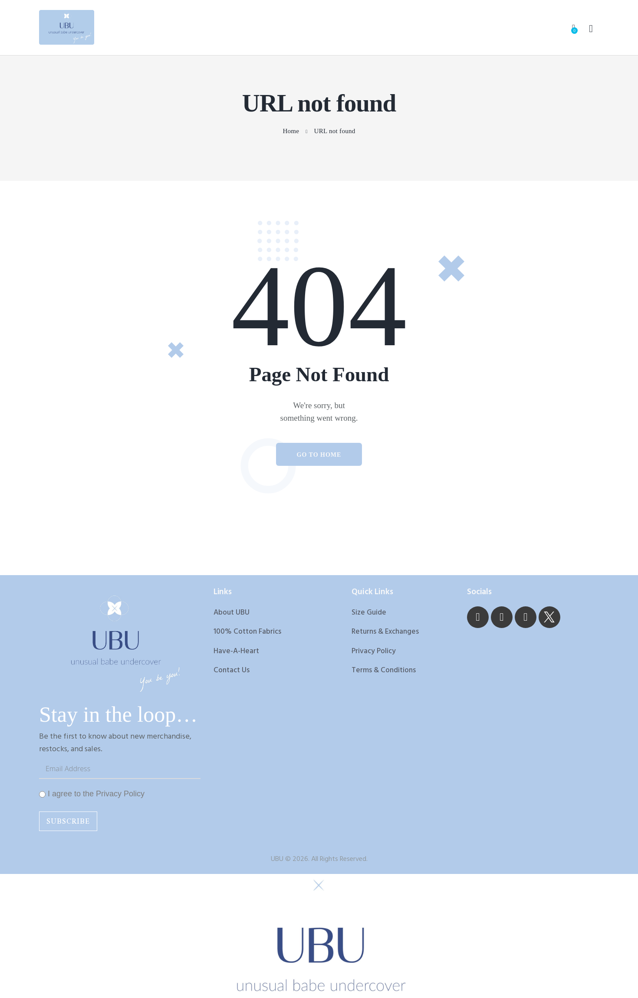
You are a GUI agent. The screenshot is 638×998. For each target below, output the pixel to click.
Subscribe (68, 822)
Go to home (319, 455)
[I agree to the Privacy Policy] (42, 795)
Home (291, 131)
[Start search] (591, 29)
